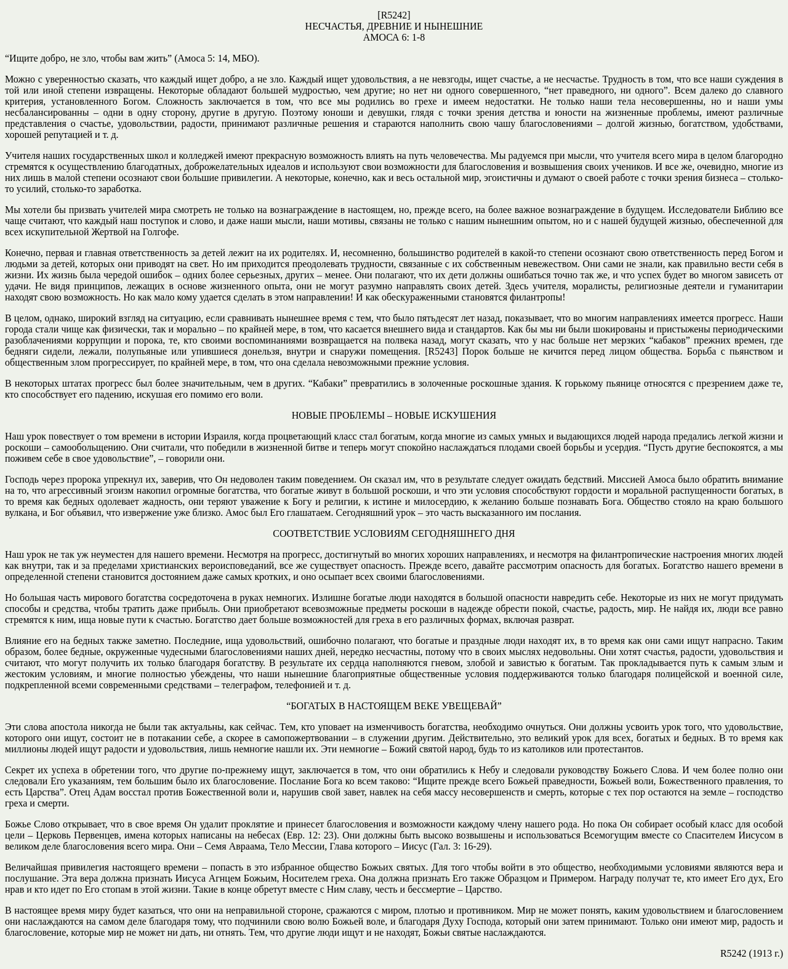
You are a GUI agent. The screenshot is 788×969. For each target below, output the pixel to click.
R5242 (394, 15)
